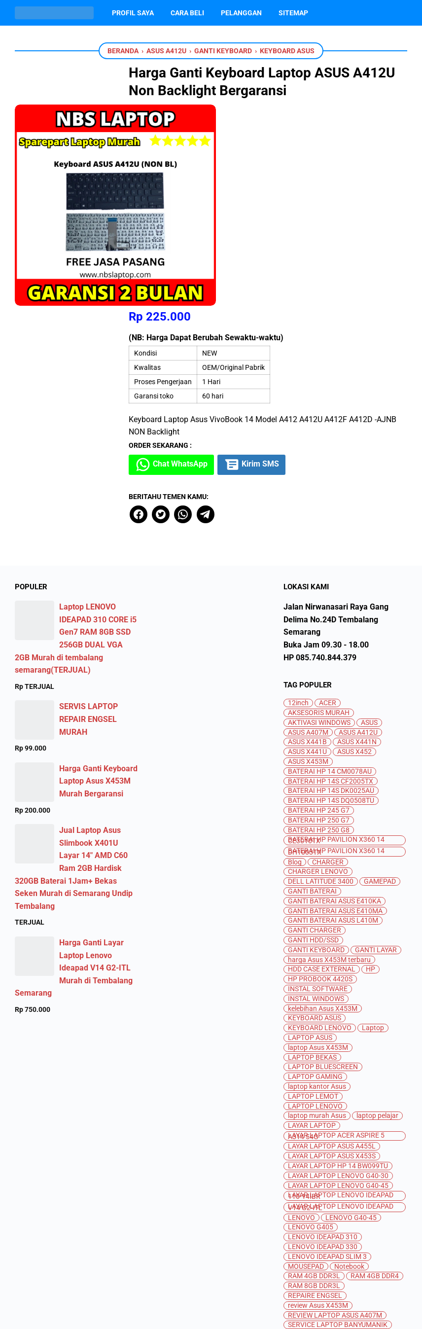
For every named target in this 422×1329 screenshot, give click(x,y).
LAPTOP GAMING (315, 876)
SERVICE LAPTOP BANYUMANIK (337, 1124)
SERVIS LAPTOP (313, 1134)
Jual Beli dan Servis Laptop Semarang (223, 1313)
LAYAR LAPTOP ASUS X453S (332, 956)
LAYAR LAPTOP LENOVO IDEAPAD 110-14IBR (340, 995)
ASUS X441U (307, 551)
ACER (327, 502)
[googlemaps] (258, 1276)
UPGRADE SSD (368, 1222)
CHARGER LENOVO (318, 671)
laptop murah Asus (317, 915)
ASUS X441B (307, 541)
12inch (298, 502)
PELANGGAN (241, 13)
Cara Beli (187, 13)
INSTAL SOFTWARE (318, 788)
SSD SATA (302, 1193)
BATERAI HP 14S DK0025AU (331, 590)
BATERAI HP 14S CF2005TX (330, 581)
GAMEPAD (380, 681)
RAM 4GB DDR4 (375, 1075)
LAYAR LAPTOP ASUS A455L (332, 946)
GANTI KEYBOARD (316, 750)
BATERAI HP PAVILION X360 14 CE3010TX (336, 640)
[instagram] (211, 1276)
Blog (295, 662)
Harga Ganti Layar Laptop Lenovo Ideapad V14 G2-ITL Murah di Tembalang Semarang (74, 767)
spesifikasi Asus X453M (324, 1164)
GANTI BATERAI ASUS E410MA (335, 711)
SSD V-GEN (305, 1203)
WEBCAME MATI (313, 1232)
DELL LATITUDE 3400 (320, 681)
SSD (377, 1164)
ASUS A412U (358, 532)
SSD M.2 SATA (309, 1183)
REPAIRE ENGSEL (315, 1095)
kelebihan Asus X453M (322, 808)
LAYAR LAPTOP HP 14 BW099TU (338, 966)
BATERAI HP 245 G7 (319, 610)
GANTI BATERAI (312, 691)
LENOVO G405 (310, 1027)
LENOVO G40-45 (351, 1017)
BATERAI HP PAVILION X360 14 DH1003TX (336, 651)
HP (370, 769)
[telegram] (242, 314)
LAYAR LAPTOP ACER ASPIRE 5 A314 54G (336, 936)
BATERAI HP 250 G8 (319, 630)
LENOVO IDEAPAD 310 (322, 1037)
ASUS (369, 522)
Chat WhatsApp (211, 265)
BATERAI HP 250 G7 (319, 620)
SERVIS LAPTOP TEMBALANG (334, 1144)
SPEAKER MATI (367, 1154)
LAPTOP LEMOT (313, 896)
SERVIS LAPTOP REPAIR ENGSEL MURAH (88, 519)
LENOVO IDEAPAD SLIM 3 (327, 1056)
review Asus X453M (318, 1105)
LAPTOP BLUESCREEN (323, 866)
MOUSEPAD (306, 1066)
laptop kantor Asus (317, 886)
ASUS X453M (308, 561)
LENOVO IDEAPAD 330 (322, 1046)
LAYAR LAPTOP (312, 925)
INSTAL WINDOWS (316, 798)
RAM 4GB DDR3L (314, 1075)
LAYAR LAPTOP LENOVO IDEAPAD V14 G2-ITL (340, 1007)
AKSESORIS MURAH (319, 512)
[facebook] (176, 314)
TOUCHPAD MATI (353, 1213)
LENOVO (301, 1017)
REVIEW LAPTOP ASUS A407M (335, 1115)
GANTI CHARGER (314, 730)
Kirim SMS (292, 265)
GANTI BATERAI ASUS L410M (333, 720)
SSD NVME (357, 1183)
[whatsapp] (220, 314)
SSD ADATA (350, 1173)
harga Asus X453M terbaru (329, 759)
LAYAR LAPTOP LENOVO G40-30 (338, 975)
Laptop (373, 827)
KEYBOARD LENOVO (320, 827)
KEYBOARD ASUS (314, 818)
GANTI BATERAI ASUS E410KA (334, 701)
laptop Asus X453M (318, 847)
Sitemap (293, 13)
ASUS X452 (354, 551)
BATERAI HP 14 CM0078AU (330, 571)
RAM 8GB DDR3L (314, 1085)
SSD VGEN (348, 1203)
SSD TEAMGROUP (355, 1193)
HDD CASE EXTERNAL (321, 769)
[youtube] (187, 1276)
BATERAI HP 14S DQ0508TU (331, 600)
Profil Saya (133, 13)
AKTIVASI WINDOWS (319, 522)
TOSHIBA (302, 1213)
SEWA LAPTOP (311, 1154)
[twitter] (198, 314)
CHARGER (328, 662)
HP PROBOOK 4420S (320, 779)
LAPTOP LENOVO (315, 905)
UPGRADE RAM (311, 1222)
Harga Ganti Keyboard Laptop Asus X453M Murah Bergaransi (98, 581)
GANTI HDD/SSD (313, 740)
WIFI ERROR (367, 1232)
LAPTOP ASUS (310, 837)
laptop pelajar (377, 915)
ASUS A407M (308, 532)
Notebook (349, 1066)
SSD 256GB (305, 1173)
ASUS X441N (357, 541)
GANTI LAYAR (376, 750)
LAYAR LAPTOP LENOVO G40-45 (338, 985)
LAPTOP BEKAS (312, 857)
